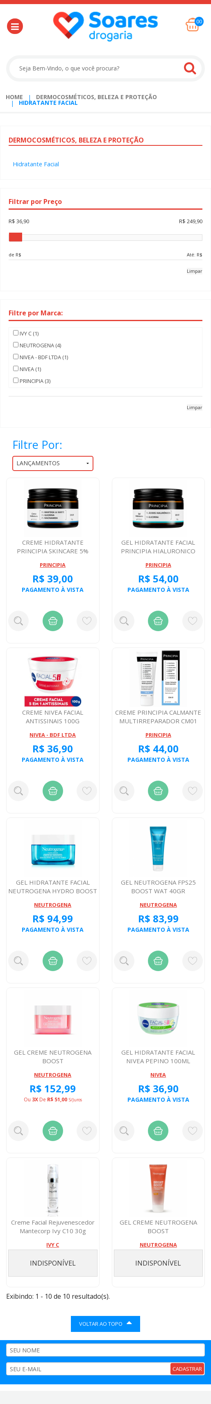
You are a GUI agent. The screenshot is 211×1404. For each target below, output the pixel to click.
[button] (15, 26)
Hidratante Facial (48, 102)
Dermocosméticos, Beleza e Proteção (96, 97)
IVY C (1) (26, 333)
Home (14, 97)
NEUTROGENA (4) (37, 345)
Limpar (194, 271)
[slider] (15, 237)
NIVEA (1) (27, 369)
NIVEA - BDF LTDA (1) (40, 357)
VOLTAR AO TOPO (105, 1322)
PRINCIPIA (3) (31, 381)
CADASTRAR (187, 1368)
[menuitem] (14, 97)
